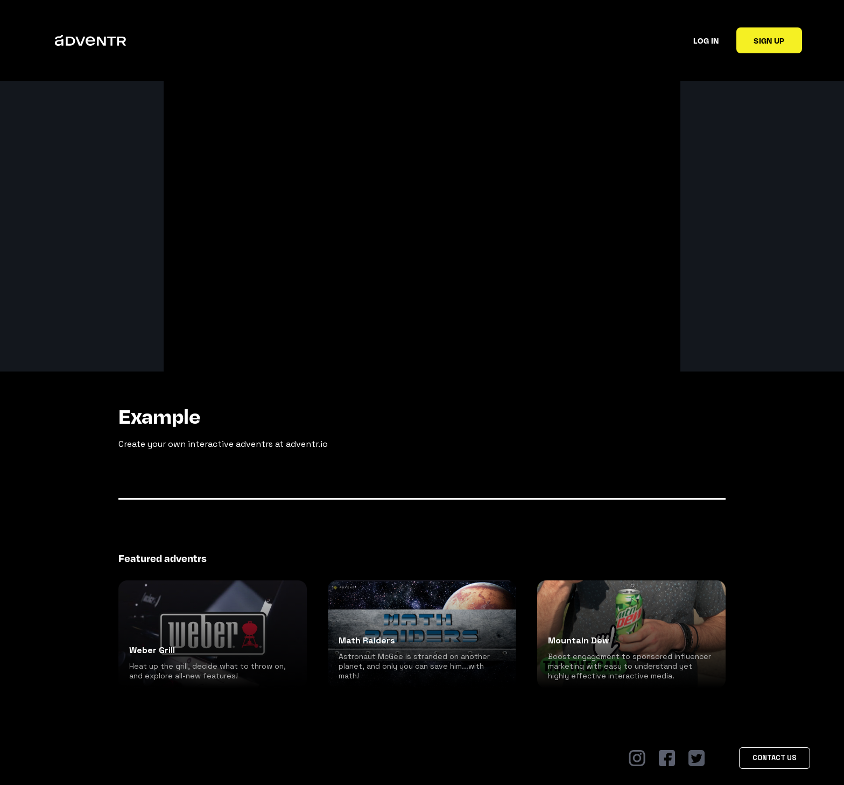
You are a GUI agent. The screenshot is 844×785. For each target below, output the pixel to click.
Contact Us (774, 757)
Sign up (769, 40)
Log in (706, 40)
